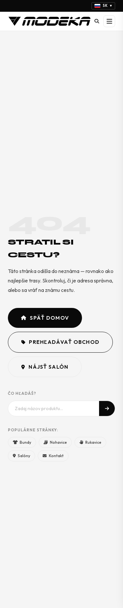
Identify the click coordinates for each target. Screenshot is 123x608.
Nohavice (55, 442)
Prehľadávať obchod (60, 342)
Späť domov (45, 317)
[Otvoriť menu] (109, 21)
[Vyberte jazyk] (103, 5)
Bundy (22, 442)
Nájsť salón (44, 366)
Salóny (21, 455)
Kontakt (53, 455)
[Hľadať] (97, 21)
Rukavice (90, 442)
